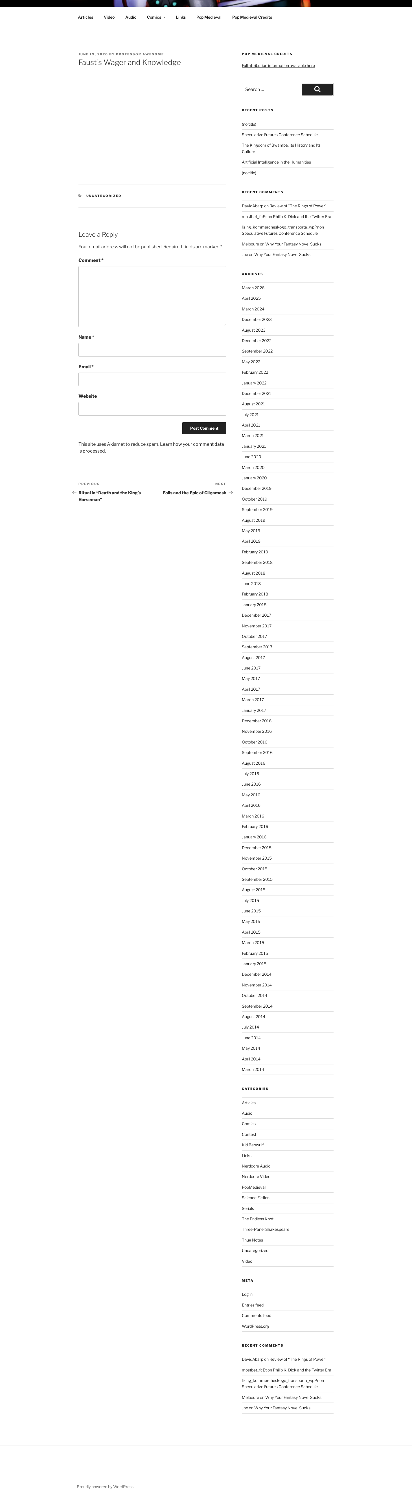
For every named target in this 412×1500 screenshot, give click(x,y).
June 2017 (251, 668)
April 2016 (251, 805)
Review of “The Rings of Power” (297, 205)
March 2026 (253, 287)
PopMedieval (254, 1187)
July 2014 (250, 1027)
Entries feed (253, 1305)
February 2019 (255, 551)
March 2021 (253, 435)
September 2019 (257, 509)
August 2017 (253, 657)
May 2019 (251, 530)
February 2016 (255, 826)
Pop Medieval (209, 17)
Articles (85, 17)
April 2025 (251, 298)
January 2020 (254, 477)
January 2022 (254, 383)
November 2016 (257, 731)
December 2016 (256, 720)
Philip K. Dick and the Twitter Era (302, 216)
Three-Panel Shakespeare (265, 1229)
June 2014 (251, 1037)
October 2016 (254, 742)
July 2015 (250, 900)
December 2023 (257, 319)
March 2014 (253, 1069)
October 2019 (254, 499)
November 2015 (257, 858)
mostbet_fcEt (254, 216)
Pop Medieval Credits (252, 17)
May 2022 (251, 361)
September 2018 (257, 562)
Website (87, 396)
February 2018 (255, 594)
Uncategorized (104, 196)
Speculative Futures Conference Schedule (280, 134)
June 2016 (251, 784)
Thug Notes (252, 1240)
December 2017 (256, 615)
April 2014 (251, 1058)
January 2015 (254, 963)
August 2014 (253, 1016)
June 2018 (251, 583)
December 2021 (256, 393)
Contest (249, 1134)
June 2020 (251, 456)
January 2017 (254, 710)
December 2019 (256, 488)
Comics (156, 17)
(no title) (249, 124)
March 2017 (253, 699)
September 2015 (257, 879)
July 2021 (250, 414)
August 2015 (253, 889)
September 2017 (257, 646)
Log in (247, 1294)
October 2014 (254, 995)
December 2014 (256, 974)
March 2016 (253, 816)
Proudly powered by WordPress (105, 1486)
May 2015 (251, 921)
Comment (91, 260)
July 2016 (250, 773)
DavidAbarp (252, 205)
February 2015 (255, 953)
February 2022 (255, 372)
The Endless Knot (257, 1218)
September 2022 (257, 351)
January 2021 (254, 446)
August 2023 (254, 330)
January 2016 (254, 836)
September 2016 (257, 752)
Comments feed (256, 1315)
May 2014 (251, 1048)
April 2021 (251, 425)
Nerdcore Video (256, 1176)
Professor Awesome (140, 54)
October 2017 (254, 636)
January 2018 (254, 604)
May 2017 (251, 678)
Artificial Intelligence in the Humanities (276, 162)
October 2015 (254, 868)
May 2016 (251, 794)
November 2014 (257, 984)
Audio (130, 17)
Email (86, 366)
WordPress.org (255, 1326)
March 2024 (253, 308)
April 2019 (251, 541)
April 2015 (251, 932)
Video (109, 17)
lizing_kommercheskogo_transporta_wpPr (280, 227)
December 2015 (256, 847)
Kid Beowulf (253, 1144)
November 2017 (256, 625)
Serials (248, 1208)
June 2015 (251, 910)
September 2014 (257, 1006)
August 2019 (253, 520)
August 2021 (253, 403)
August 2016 (253, 763)
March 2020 (253, 467)
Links (181, 17)
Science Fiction (255, 1197)
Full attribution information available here (278, 65)
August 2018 (253, 573)
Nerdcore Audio (256, 1166)
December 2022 (256, 340)
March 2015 (253, 942)
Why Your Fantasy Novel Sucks (293, 244)
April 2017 (251, 689)
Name (86, 337)
